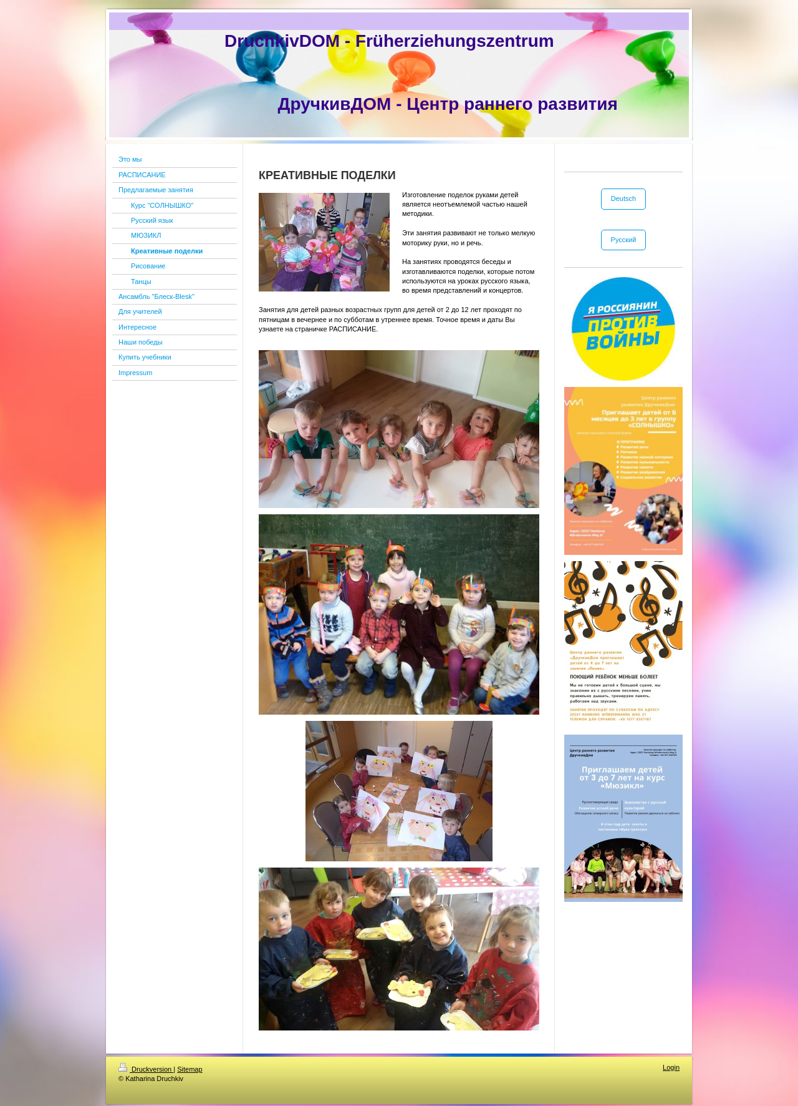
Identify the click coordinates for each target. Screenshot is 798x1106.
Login (671, 1067)
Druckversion (145, 1069)
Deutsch (623, 198)
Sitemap (189, 1069)
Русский (624, 239)
